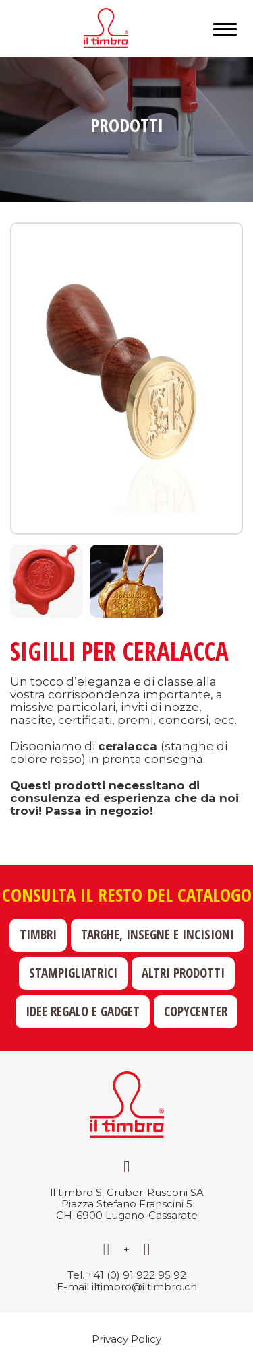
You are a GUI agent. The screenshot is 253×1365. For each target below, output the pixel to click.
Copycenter (195, 1011)
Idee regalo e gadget (83, 1011)
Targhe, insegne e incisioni (157, 934)
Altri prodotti (183, 973)
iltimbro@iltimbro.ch (144, 1286)
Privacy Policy (126, 1339)
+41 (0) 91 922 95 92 (136, 1275)
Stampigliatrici (73, 973)
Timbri (38, 934)
